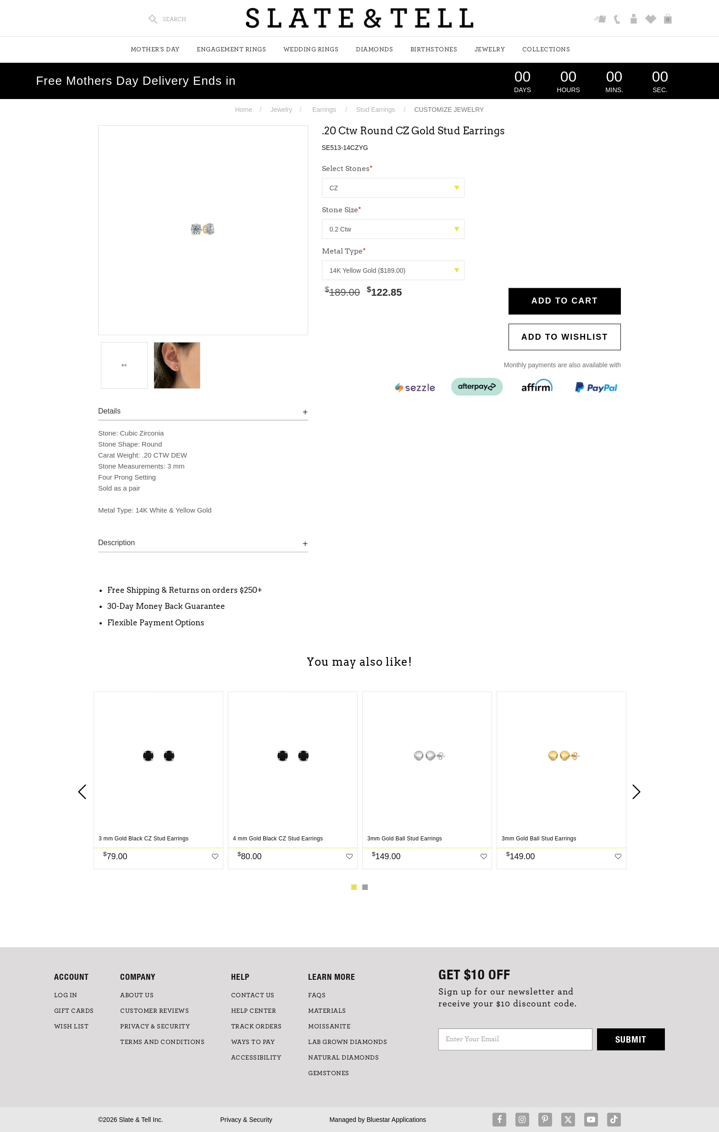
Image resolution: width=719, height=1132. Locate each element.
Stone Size (341, 209)
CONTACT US (253, 995)
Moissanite (329, 1026)
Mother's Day (155, 49)
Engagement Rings (231, 49)
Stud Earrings (375, 109)
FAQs (317, 995)
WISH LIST (71, 1026)
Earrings (324, 109)
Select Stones (347, 168)
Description (116, 543)
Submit (631, 1039)
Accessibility (256, 1058)
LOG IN (65, 995)
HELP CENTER (254, 1011)
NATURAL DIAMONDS (343, 1058)
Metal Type (344, 251)
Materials (327, 1011)
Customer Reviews (154, 1011)
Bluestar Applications (396, 1119)
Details (109, 411)
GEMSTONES (328, 1073)
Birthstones (434, 49)
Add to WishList (564, 337)
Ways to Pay (253, 1042)
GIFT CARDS (74, 1011)
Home (243, 109)
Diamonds (374, 49)
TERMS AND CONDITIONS (162, 1042)
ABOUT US (137, 995)
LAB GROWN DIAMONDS (347, 1042)
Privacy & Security (246, 1119)
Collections (546, 49)
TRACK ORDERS (256, 1026)
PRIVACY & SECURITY (155, 1026)
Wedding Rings (311, 49)
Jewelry (490, 49)
